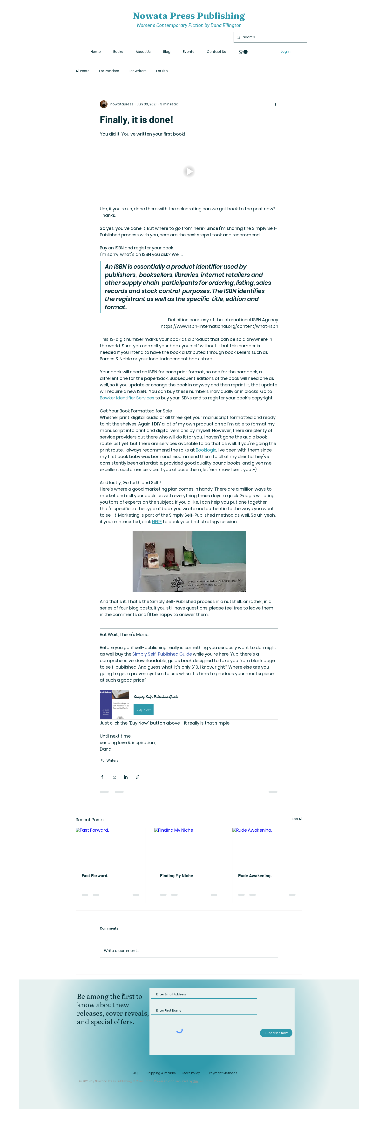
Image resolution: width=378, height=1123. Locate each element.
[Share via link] (137, 777)
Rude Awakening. (255, 875)
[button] (243, 52)
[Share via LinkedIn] (125, 777)
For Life (162, 71)
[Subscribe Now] (276, 1033)
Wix (195, 1081)
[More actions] (275, 104)
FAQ (135, 1073)
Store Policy (191, 1073)
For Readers (109, 71)
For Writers (138, 71)
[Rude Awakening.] (267, 847)
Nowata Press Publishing (189, 15)
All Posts (82, 71)
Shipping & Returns (161, 1073)
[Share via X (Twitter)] (114, 777)
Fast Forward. (95, 875)
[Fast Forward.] (111, 847)
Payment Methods (223, 1073)
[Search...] (270, 37)
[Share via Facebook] (102, 777)
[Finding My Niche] (189, 847)
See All (297, 818)
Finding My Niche (176, 875)
